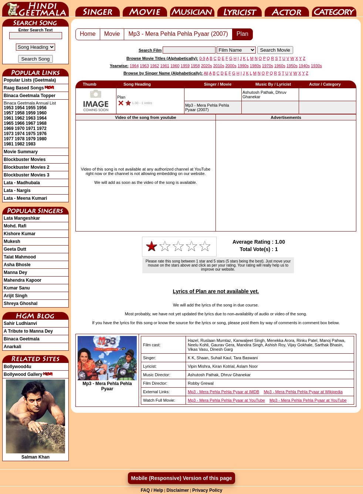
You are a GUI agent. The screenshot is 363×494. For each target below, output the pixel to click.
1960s (279, 66)
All (206, 73)
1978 (20, 138)
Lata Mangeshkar (22, 218)
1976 (42, 133)
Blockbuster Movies (24, 159)
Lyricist (239, 8)
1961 (9, 118)
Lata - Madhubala (22, 182)
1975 (31, 133)
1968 (42, 123)
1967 (31, 123)
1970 (20, 128)
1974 (20, 133)
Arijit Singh (15, 295)
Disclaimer (177, 490)
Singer (97, 8)
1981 (9, 144)
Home (88, 34)
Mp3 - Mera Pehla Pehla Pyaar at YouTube (226, 400)
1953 (9, 107)
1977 (9, 138)
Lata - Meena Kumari (25, 198)
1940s (304, 66)
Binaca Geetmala (22, 339)
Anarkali (12, 346)
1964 (42, 118)
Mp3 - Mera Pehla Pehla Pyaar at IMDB (223, 392)
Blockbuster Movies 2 (26, 167)
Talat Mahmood (20, 257)
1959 (31, 113)
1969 (9, 128)
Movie (145, 8)
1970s (267, 66)
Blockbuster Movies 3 (26, 175)
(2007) (207, 107)
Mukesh (12, 241)
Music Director (192, 8)
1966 (20, 123)
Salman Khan (35, 454)
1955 (31, 107)
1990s (243, 66)
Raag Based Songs (29, 87)
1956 (42, 107)
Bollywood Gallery (28, 374)
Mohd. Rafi (15, 226)
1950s (292, 66)
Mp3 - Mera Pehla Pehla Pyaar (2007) (178, 34)
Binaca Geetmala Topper (29, 95)
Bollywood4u (17, 366)
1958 (20, 113)
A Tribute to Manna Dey (28, 331)
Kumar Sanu (17, 288)
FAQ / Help (152, 490)
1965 (9, 123)
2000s (231, 66)
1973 (9, 133)
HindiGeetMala (35, 8)
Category (334, 8)
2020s (206, 66)
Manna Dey (15, 272)
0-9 (202, 58)
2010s (218, 66)
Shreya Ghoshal (20, 303)
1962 (20, 118)
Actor (287, 8)
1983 (31, 144)
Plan (242, 34)
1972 (42, 128)
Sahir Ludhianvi (20, 323)
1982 (20, 144)
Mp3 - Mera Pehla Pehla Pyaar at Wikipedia (303, 392)
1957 (9, 113)
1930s (316, 66)
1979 (31, 138)
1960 (42, 113)
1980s (255, 66)
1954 (20, 107)
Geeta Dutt (15, 249)
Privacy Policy (207, 490)
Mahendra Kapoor (22, 280)
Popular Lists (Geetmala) (30, 80)
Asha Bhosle (17, 264)
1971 (31, 128)
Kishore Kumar (19, 233)
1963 (31, 118)
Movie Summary (21, 151)
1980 (42, 138)
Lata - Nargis (17, 190)
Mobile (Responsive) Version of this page (181, 478)
